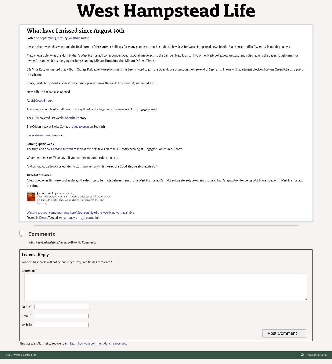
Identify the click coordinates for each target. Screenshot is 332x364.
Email (27, 321)
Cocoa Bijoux (43, 100)
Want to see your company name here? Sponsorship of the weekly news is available (80, 212)
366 (51, 92)
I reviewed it (126, 83)
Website (27, 330)
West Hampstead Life (24, 360)
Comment (30, 271)
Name (27, 312)
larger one (105, 109)
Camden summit (62, 149)
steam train (42, 135)
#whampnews (67, 217)
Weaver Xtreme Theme (317, 360)
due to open (81, 126)
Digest (43, 217)
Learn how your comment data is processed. (98, 348)
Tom (152, 83)
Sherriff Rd (72, 118)
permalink (92, 217)
